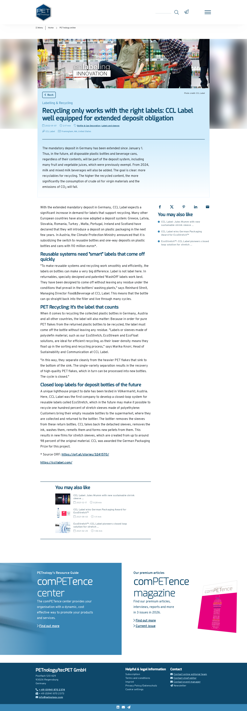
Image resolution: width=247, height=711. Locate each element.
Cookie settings (134, 689)
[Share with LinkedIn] (196, 207)
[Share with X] (172, 207)
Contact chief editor (183, 678)
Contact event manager (185, 682)
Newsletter (178, 686)
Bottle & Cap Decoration (89, 126)
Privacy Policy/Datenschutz (141, 686)
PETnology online (68, 28)
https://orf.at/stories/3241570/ (85, 454)
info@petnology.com (49, 697)
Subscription (132, 674)
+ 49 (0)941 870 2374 (50, 690)
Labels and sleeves (110, 126)
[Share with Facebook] (160, 207)
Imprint (129, 682)
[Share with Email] (208, 207)
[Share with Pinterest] (184, 207)
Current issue (144, 626)
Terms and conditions (137, 678)
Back (49, 94)
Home (51, 28)
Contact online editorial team (188, 674)
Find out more (48, 626)
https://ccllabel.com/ (56, 462)
